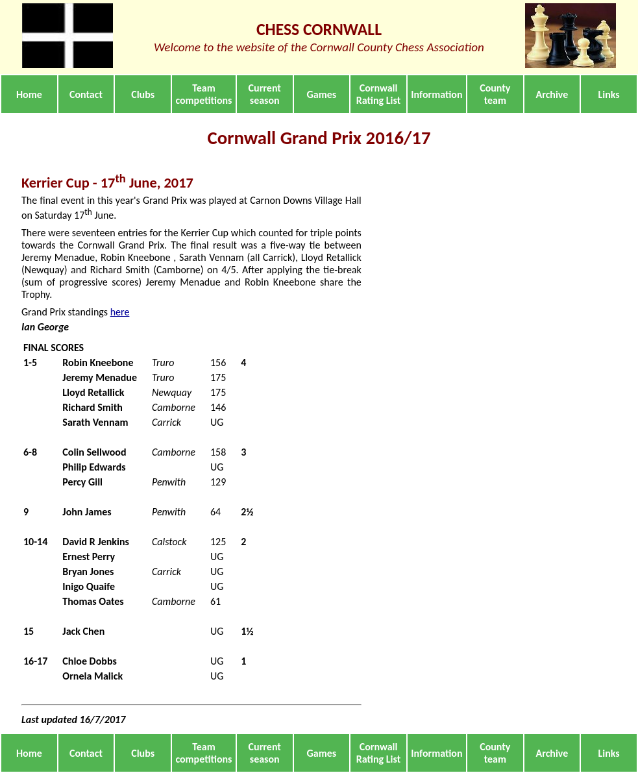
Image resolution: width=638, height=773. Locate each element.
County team (495, 94)
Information (436, 94)
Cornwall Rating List (378, 94)
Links (609, 94)
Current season (265, 94)
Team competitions (203, 94)
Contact (86, 94)
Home (29, 94)
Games (322, 94)
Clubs (142, 94)
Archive (552, 94)
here (120, 312)
